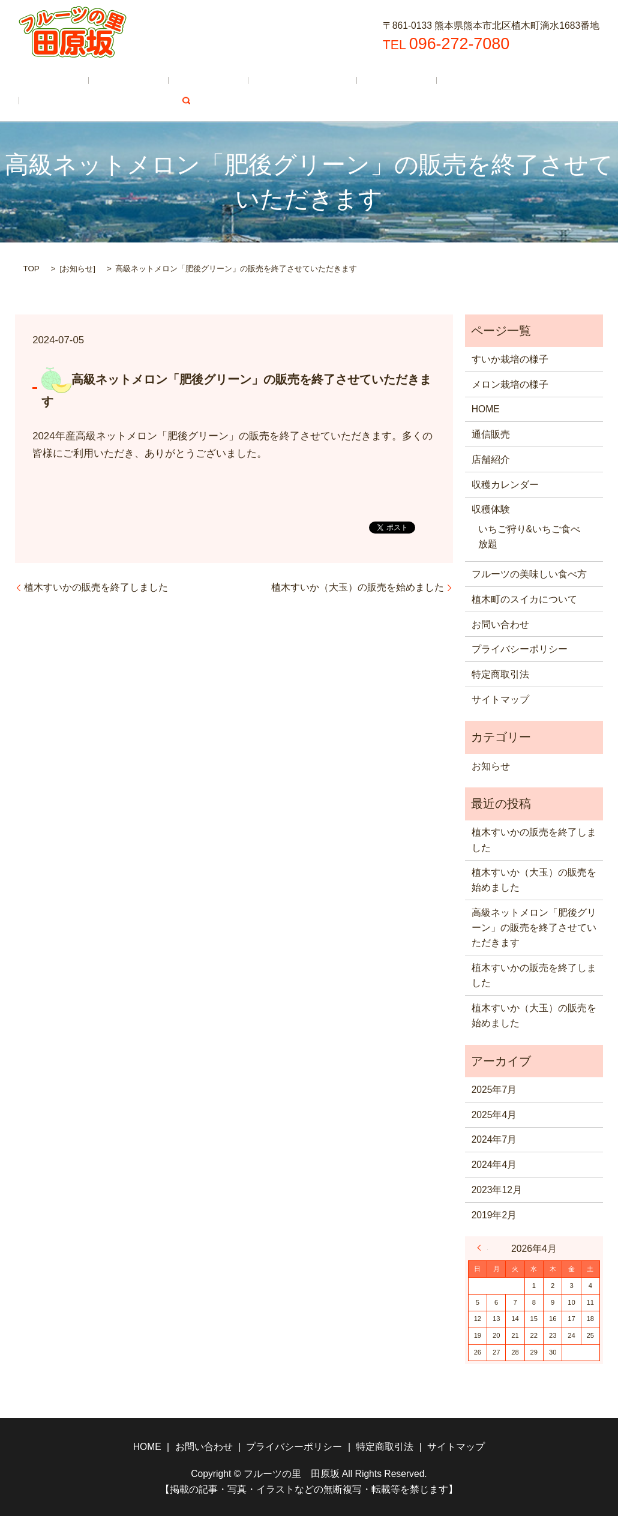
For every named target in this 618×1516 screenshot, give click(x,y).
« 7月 (482, 1247)
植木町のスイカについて (83, 102)
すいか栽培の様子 (510, 358)
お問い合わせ (500, 623)
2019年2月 (494, 1214)
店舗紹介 (161, 81)
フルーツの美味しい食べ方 (411, 81)
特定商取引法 (500, 673)
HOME (44, 81)
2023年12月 (497, 1189)
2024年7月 (494, 1139)
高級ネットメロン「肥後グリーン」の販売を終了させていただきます (534, 927)
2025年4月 (494, 1113)
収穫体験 (311, 81)
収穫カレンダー (236, 81)
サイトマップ (500, 698)
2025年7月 (494, 1088)
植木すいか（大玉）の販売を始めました (357, 586)
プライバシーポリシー (520, 648)
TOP (31, 267)
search (167, 103)
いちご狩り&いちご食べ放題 (529, 536)
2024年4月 (494, 1164)
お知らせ (77, 267)
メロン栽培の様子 (510, 383)
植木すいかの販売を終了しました (96, 586)
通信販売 (99, 81)
